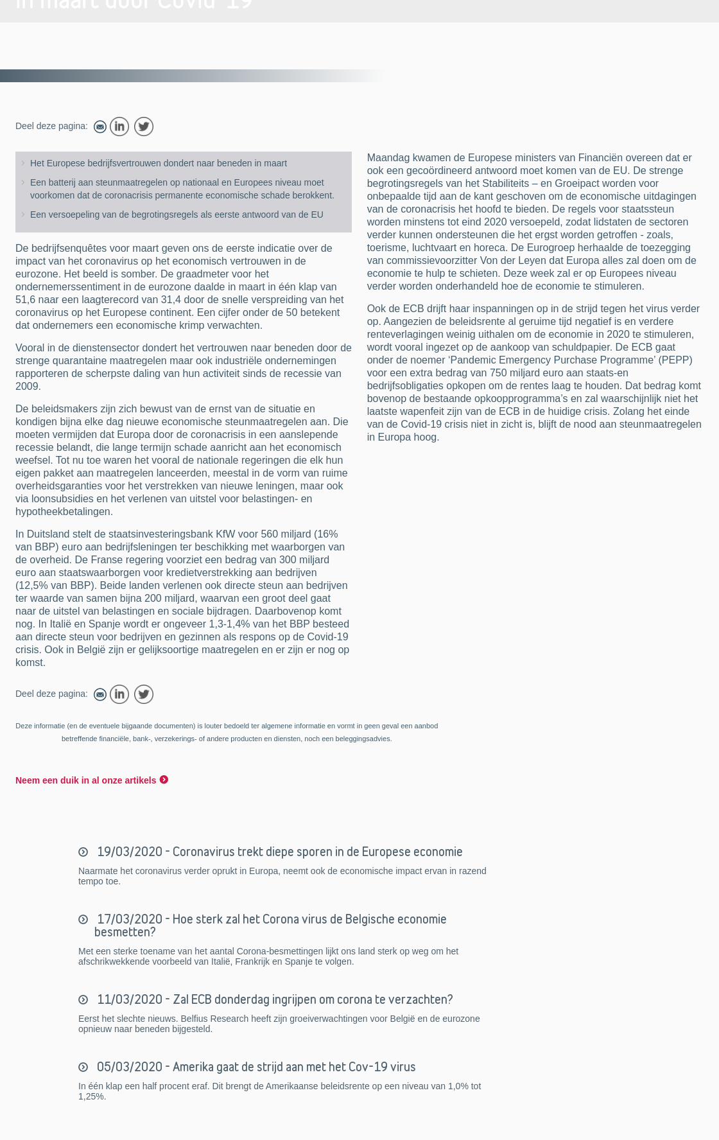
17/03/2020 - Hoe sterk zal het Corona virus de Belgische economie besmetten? (270, 925)
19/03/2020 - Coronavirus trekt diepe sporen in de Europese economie (278, 851)
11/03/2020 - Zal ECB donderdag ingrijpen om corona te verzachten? (273, 999)
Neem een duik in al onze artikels (85, 780)
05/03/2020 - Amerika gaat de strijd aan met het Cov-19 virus (255, 1066)
